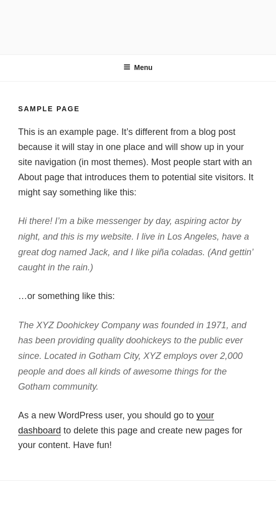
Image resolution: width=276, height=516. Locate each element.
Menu (138, 67)
